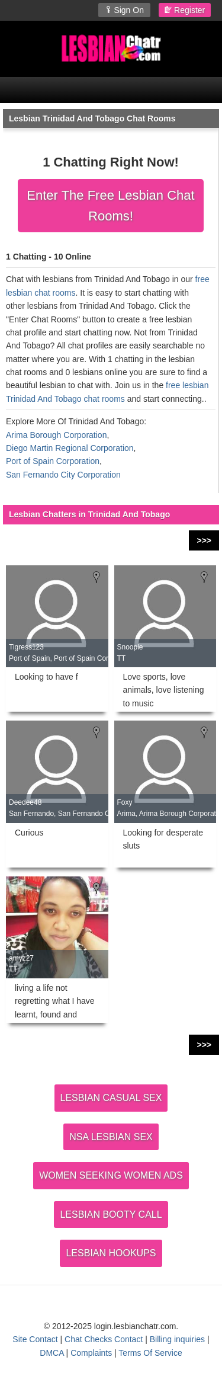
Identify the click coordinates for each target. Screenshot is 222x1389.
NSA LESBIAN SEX (111, 1137)
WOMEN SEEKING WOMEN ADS (111, 1175)
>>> (204, 540)
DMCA (51, 1353)
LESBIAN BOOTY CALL (111, 1214)
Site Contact (34, 1339)
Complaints (91, 1353)
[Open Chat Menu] (111, 90)
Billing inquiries (177, 1339)
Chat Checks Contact (104, 1339)
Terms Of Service (150, 1353)
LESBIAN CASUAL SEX (111, 1098)
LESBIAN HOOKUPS (111, 1253)
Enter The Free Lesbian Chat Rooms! (110, 205)
